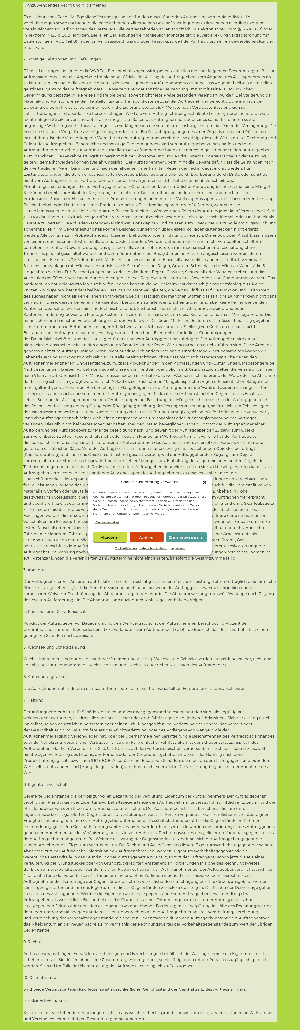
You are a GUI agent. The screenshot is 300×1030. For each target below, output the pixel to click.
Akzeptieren (110, 537)
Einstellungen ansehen (186, 537)
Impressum (178, 548)
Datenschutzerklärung (153, 548)
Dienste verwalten (107, 522)
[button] (204, 482)
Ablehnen (146, 537)
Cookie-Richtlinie (126, 548)
